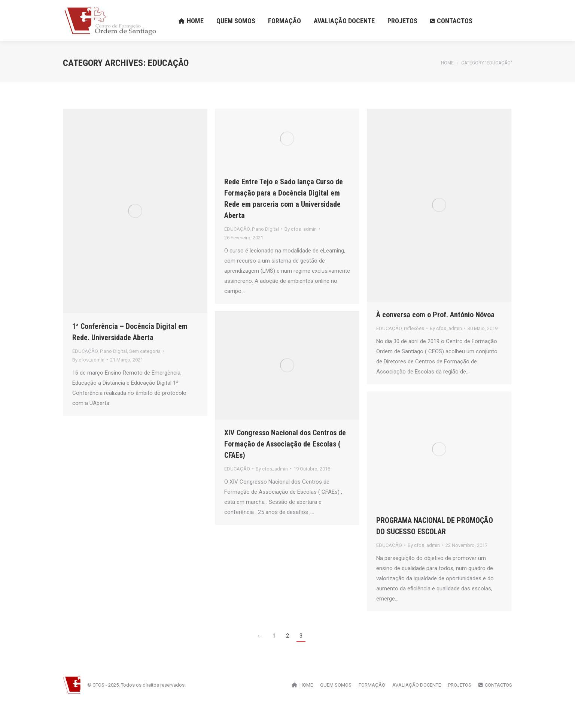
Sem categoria (145, 351)
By (88, 360)
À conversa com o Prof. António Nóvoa (435, 314)
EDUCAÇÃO (85, 351)
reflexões (414, 328)
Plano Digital (113, 351)
